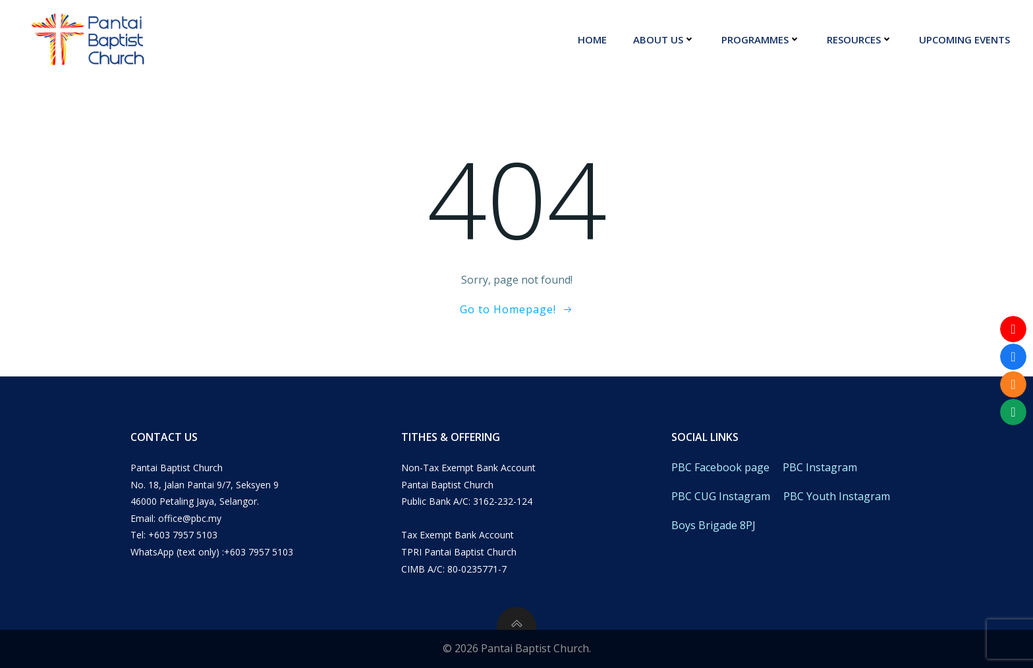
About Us (664, 39)
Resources (860, 39)
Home (592, 39)
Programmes (760, 39)
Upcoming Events (964, 39)
